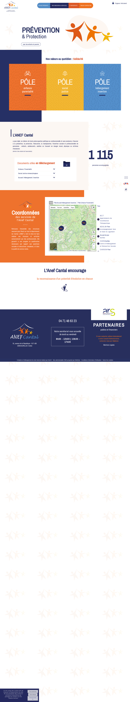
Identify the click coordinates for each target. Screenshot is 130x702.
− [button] (93, 287)
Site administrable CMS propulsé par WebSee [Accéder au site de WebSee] (66, 400)
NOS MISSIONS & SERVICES (59, 5)
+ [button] (93, 284)
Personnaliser (32, 698)
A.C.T (106, 260)
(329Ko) (26, 180)
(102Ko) (33, 205)
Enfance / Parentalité (25, 169)
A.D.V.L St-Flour (108, 269)
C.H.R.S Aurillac (108, 283)
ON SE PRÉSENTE (43, 5)
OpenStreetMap (82, 290)
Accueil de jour (104, 276)
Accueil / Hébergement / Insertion (28, 218)
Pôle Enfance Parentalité (85, 243)
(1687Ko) (29, 198)
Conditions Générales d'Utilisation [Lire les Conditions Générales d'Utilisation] (91, 400)
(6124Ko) (29, 187)
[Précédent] (13, 329)
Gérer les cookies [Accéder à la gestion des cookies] (108, 400)
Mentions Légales (109, 385)
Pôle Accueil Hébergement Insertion (65, 243)
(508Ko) (26, 201)
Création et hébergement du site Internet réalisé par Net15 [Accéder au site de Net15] (34, 400)
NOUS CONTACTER (86, 5)
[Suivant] (116, 329)
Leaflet (70, 290)
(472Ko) (34, 208)
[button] (93, 247)
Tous (50, 243)
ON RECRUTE (73, 5)
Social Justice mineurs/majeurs (28, 214)
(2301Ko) (31, 183)
